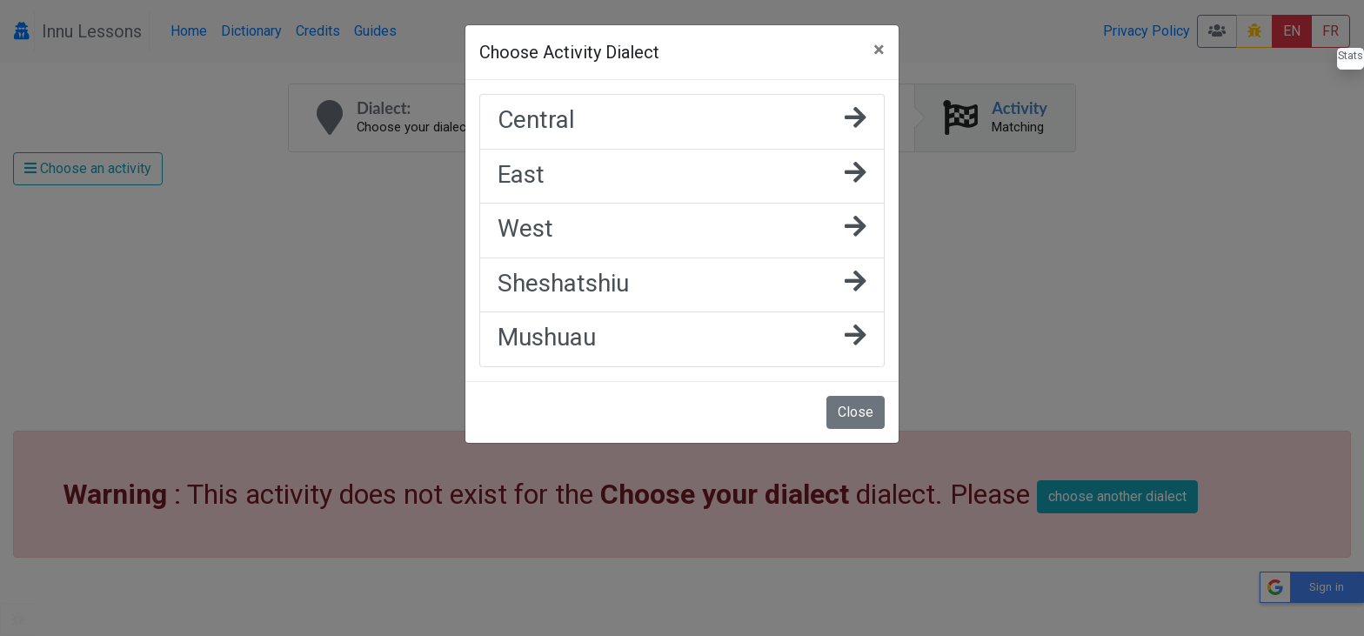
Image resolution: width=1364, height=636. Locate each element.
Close (855, 412)
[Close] (879, 49)
